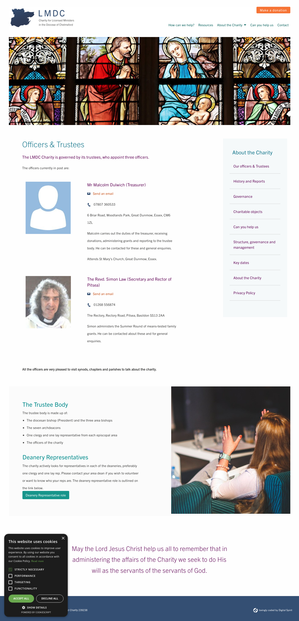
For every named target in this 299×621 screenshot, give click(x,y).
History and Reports (249, 181)
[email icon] (88, 193)
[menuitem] (181, 24)
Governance (242, 196)
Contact (283, 25)
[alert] (36, 575)
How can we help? (181, 25)
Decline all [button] (49, 598)
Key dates (241, 262)
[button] (35, 607)
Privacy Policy (244, 292)
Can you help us (261, 25)
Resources (205, 25)
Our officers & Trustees (251, 166)
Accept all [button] (21, 598)
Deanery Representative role (46, 495)
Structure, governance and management (254, 244)
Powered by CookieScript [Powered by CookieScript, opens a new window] (36, 612)
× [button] (63, 538)
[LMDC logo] (42, 17)
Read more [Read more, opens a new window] (37, 560)
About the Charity (229, 25)
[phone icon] (89, 205)
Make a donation (273, 10)
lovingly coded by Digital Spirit (272, 609)
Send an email (103, 193)
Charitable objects (247, 211)
